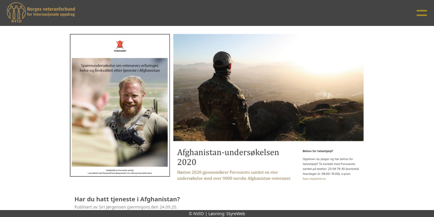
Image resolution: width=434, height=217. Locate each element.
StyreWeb (235, 213)
